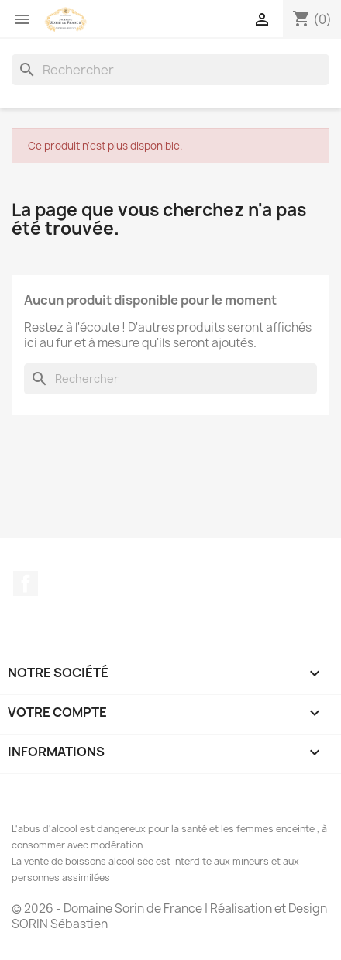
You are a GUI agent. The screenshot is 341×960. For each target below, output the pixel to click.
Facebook (25, 583)
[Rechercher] (170, 69)
